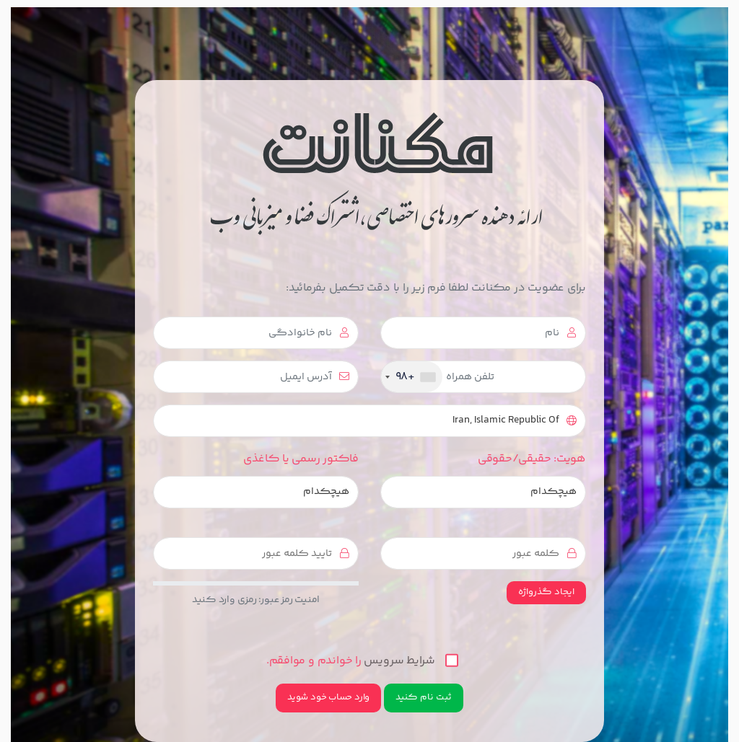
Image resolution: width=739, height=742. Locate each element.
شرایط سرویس (399, 661)
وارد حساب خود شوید (328, 697)
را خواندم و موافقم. (362, 661)
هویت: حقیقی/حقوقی (532, 459)
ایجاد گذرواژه (546, 592)
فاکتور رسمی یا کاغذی (301, 459)
